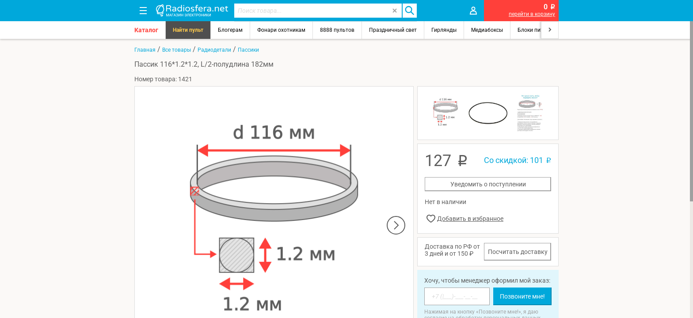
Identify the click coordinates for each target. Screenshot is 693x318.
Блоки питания (537, 30)
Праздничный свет (393, 30)
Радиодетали (214, 50)
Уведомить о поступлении (488, 184)
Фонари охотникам (281, 30)
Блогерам (230, 30)
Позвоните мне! (522, 296)
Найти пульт (188, 30)
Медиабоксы (487, 30)
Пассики (248, 50)
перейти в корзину (532, 14)
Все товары (176, 50)
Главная (145, 50)
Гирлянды (444, 30)
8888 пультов (337, 30)
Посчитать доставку (518, 251)
